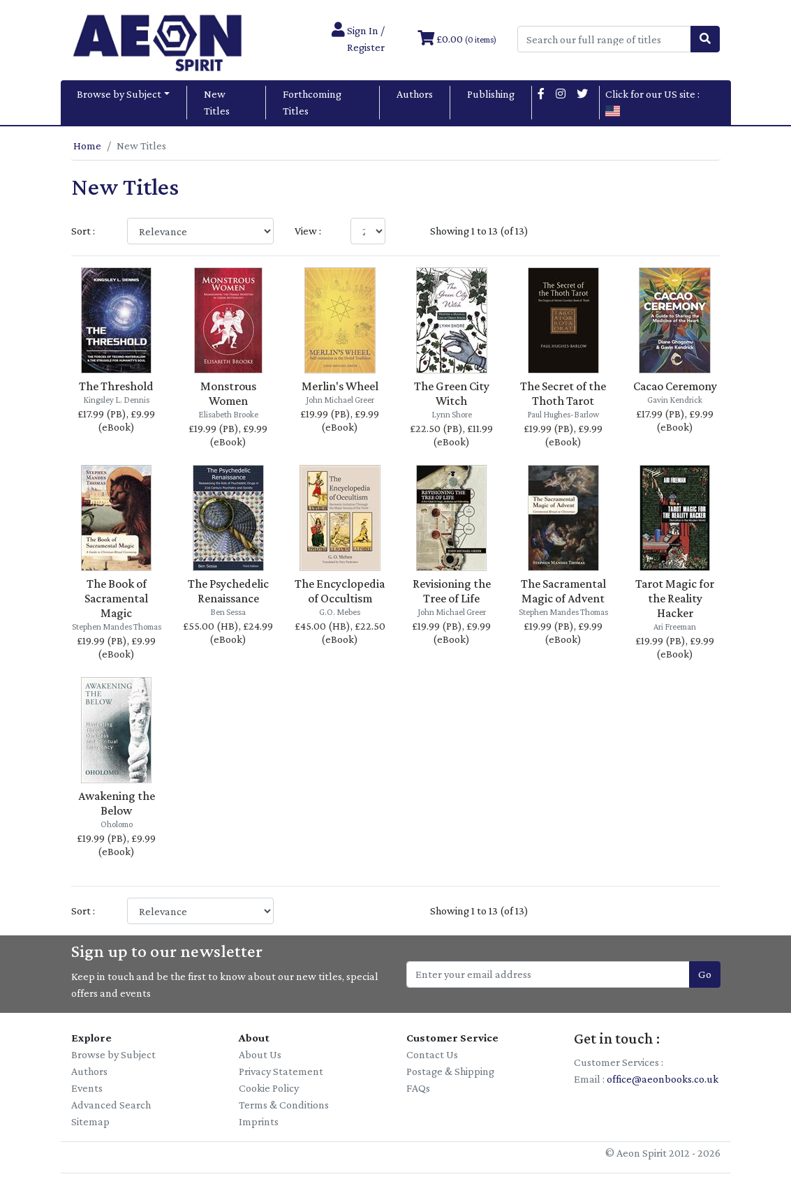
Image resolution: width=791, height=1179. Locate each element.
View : (308, 231)
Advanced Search (111, 1105)
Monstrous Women (228, 393)
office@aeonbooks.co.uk (662, 1079)
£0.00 (456, 39)
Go (704, 974)
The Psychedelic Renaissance (228, 591)
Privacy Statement (281, 1071)
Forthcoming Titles (312, 102)
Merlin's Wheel (340, 386)
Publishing (491, 94)
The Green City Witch (451, 393)
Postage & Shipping (450, 1071)
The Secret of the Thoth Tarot (563, 393)
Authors (415, 94)
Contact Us (432, 1054)
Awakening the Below (116, 803)
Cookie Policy (269, 1088)
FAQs (418, 1088)
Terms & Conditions (284, 1105)
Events (87, 1088)
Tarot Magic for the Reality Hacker (674, 598)
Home (87, 145)
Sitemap (90, 1121)
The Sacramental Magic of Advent (563, 591)
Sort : (83, 231)
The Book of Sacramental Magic (116, 598)
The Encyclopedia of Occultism (340, 591)
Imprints (259, 1121)
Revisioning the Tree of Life (452, 591)
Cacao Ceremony (675, 386)
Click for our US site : (652, 102)
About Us (260, 1054)
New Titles (217, 102)
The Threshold (116, 386)
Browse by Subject (119, 94)
